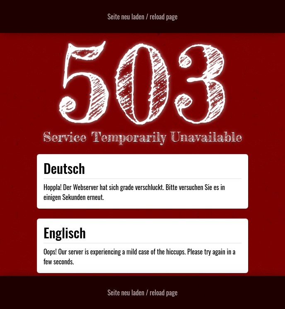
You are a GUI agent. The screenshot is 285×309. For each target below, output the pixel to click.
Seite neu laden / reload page (143, 16)
